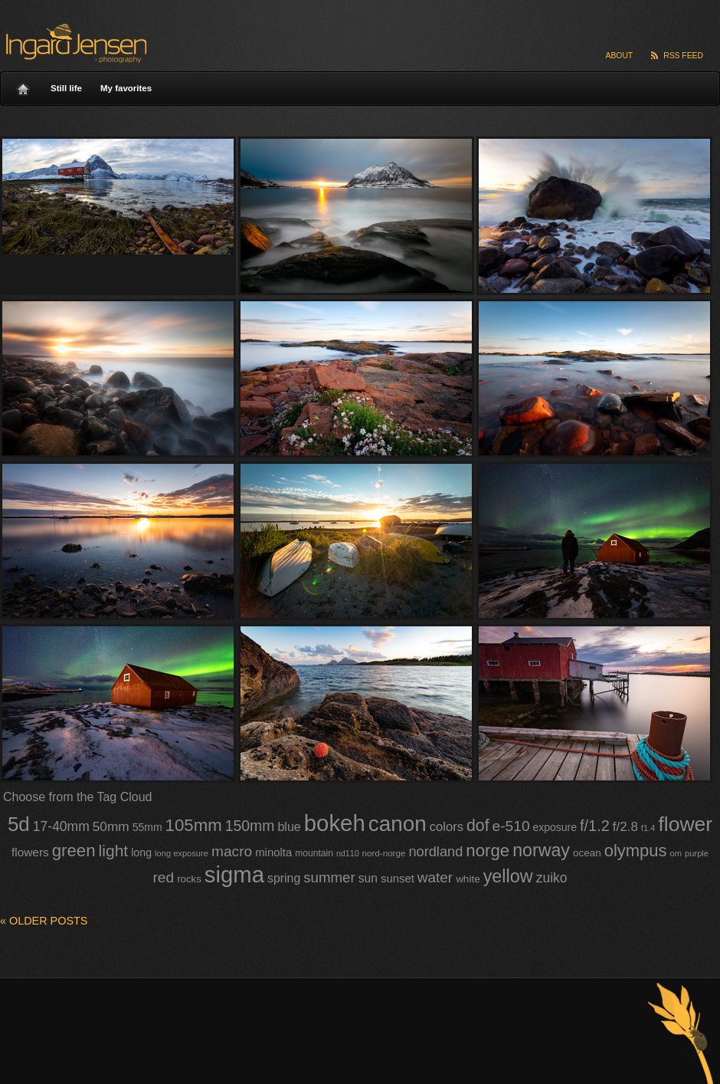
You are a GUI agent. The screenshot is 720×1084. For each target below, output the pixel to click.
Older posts (43, 921)
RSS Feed (683, 55)
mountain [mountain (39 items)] (314, 853)
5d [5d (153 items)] (19, 824)
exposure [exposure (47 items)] (555, 827)
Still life (66, 88)
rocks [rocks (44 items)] (189, 879)
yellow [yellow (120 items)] (508, 876)
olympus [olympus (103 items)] (635, 850)
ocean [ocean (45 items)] (587, 853)
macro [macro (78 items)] (231, 851)
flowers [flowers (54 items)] (30, 852)
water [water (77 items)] (435, 877)
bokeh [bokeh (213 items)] (334, 823)
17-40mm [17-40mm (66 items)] (61, 826)
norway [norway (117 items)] (541, 850)
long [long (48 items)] (141, 852)
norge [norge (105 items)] (487, 850)
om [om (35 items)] (676, 853)
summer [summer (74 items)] (329, 877)
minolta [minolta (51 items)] (273, 852)
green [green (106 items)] (74, 850)
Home (23, 85)
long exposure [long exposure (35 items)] (181, 853)
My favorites (126, 88)
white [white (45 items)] (468, 879)
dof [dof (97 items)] (477, 825)
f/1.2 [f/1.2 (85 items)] (595, 825)
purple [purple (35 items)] (697, 853)
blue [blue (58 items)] (288, 826)
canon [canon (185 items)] (397, 824)
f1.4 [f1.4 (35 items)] (648, 828)
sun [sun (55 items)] (368, 878)
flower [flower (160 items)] (685, 824)
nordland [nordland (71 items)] (435, 851)
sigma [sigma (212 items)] (234, 874)
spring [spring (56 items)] (283, 878)
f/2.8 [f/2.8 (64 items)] (625, 827)
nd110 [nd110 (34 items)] (347, 853)
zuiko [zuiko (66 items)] (552, 877)
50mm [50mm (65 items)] (111, 826)
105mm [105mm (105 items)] (193, 825)
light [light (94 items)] (114, 850)
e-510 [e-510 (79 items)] (511, 826)
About (619, 55)
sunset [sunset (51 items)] (397, 878)
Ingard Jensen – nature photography (74, 43)
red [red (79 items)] (163, 877)
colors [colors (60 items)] (446, 827)
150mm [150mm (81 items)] (250, 825)
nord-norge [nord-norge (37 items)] (384, 853)
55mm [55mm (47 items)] (147, 827)
